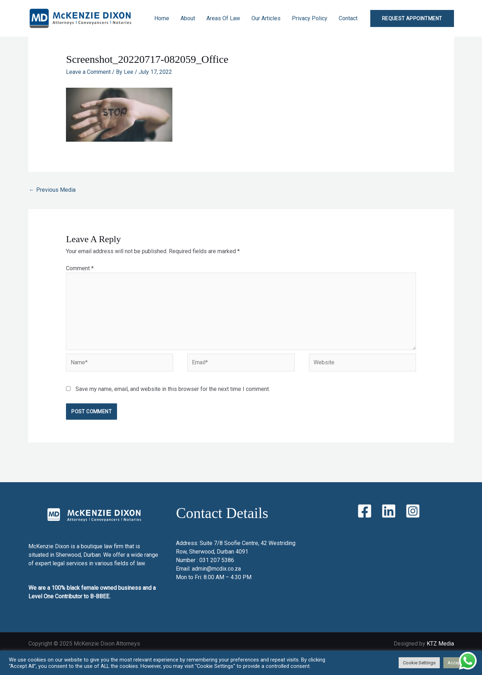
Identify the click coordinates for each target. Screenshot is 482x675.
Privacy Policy (309, 18)
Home (161, 18)
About (188, 18)
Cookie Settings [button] (419, 662)
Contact (348, 18)
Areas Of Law (223, 18)
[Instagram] (412, 510)
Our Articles (266, 18)
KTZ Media (440, 643)
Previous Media (52, 189)
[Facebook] (364, 510)
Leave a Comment (88, 72)
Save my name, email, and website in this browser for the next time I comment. (173, 389)
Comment (80, 268)
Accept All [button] (458, 662)
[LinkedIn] (388, 510)
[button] (412, 18)
